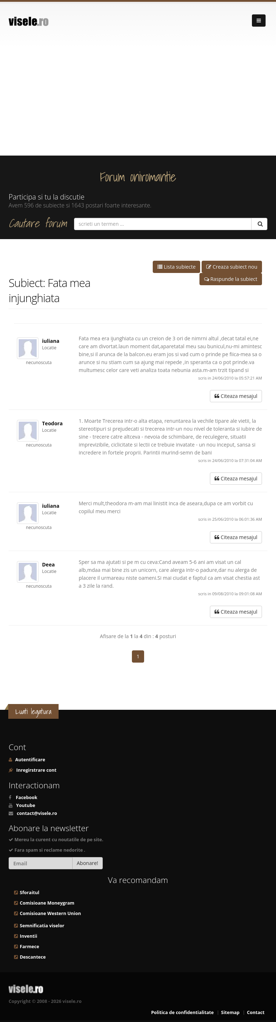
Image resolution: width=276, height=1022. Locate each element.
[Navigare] (259, 20)
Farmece (29, 946)
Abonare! (87, 863)
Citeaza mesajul (236, 396)
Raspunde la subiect (230, 278)
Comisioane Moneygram (47, 903)
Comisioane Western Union (50, 913)
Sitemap (230, 1012)
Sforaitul (29, 892)
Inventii (28, 936)
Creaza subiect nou (231, 266)
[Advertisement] (138, 101)
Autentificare (29, 760)
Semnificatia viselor (42, 926)
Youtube (25, 805)
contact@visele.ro (37, 813)
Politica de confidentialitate (182, 1012)
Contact (255, 1012)
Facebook (26, 797)
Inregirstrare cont (35, 770)
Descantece (33, 957)
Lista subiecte (176, 266)
